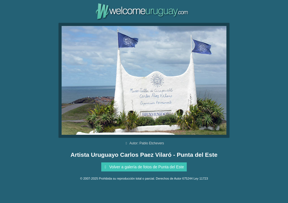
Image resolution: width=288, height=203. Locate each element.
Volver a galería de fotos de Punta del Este (143, 167)
